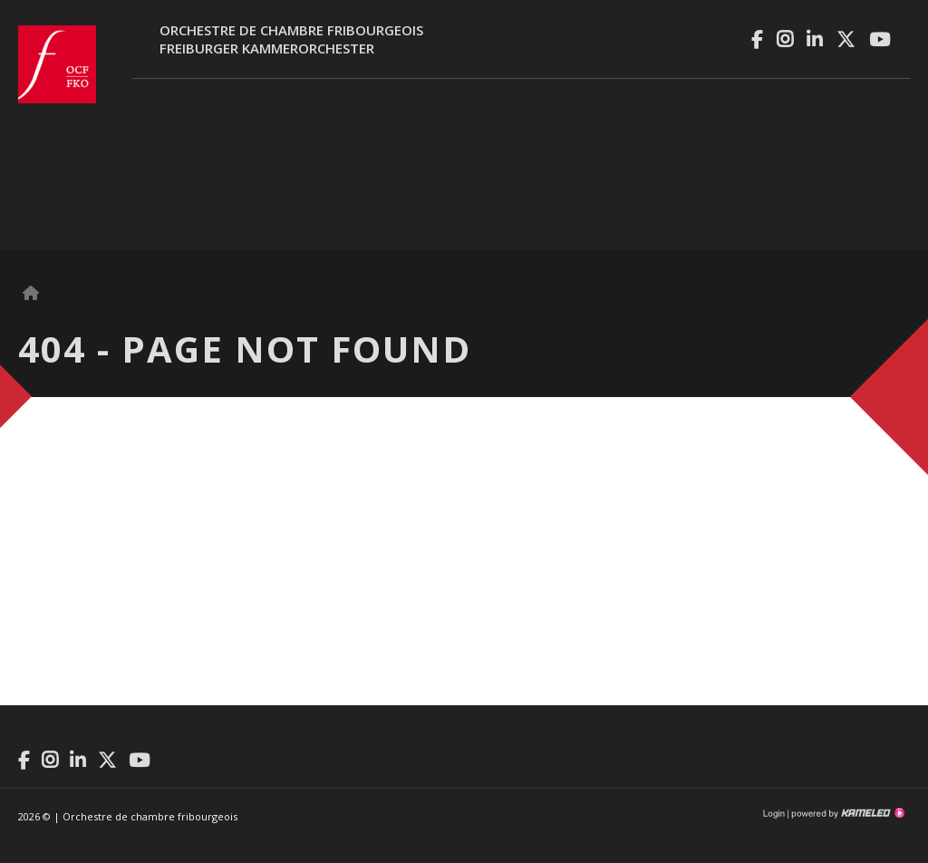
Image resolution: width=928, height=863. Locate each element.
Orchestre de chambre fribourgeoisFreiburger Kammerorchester (291, 39)
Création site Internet (846, 813)
